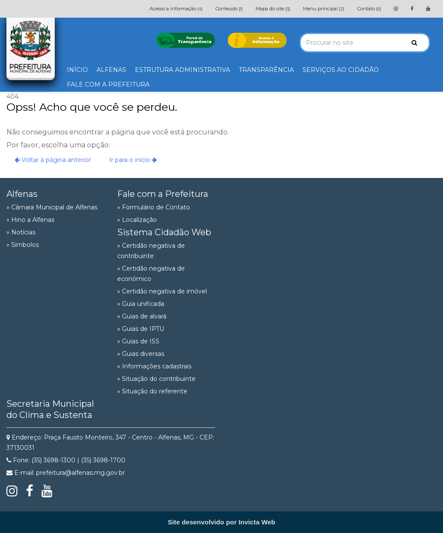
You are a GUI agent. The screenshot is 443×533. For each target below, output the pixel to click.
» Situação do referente (152, 391)
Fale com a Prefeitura (162, 194)
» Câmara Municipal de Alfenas (51, 207)
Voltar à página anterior (53, 160)
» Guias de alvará (141, 316)
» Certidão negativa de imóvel (162, 291)
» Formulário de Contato (153, 207)
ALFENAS (111, 70)
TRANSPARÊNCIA (266, 70)
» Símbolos (22, 245)
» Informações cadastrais (154, 366)
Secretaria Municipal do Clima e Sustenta (50, 409)
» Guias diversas (140, 354)
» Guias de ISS (138, 341)
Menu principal (323, 9)
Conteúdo (229, 9)
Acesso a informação (176, 9)
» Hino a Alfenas (30, 220)
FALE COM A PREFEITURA (108, 84)
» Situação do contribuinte (156, 379)
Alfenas (21, 194)
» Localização (137, 220)
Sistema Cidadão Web (164, 232)
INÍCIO (77, 70)
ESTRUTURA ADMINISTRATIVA (182, 70)
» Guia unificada (140, 304)
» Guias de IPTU (140, 329)
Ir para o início (133, 160)
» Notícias (20, 232)
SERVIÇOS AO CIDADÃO (341, 70)
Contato (369, 9)
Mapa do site (273, 9)
